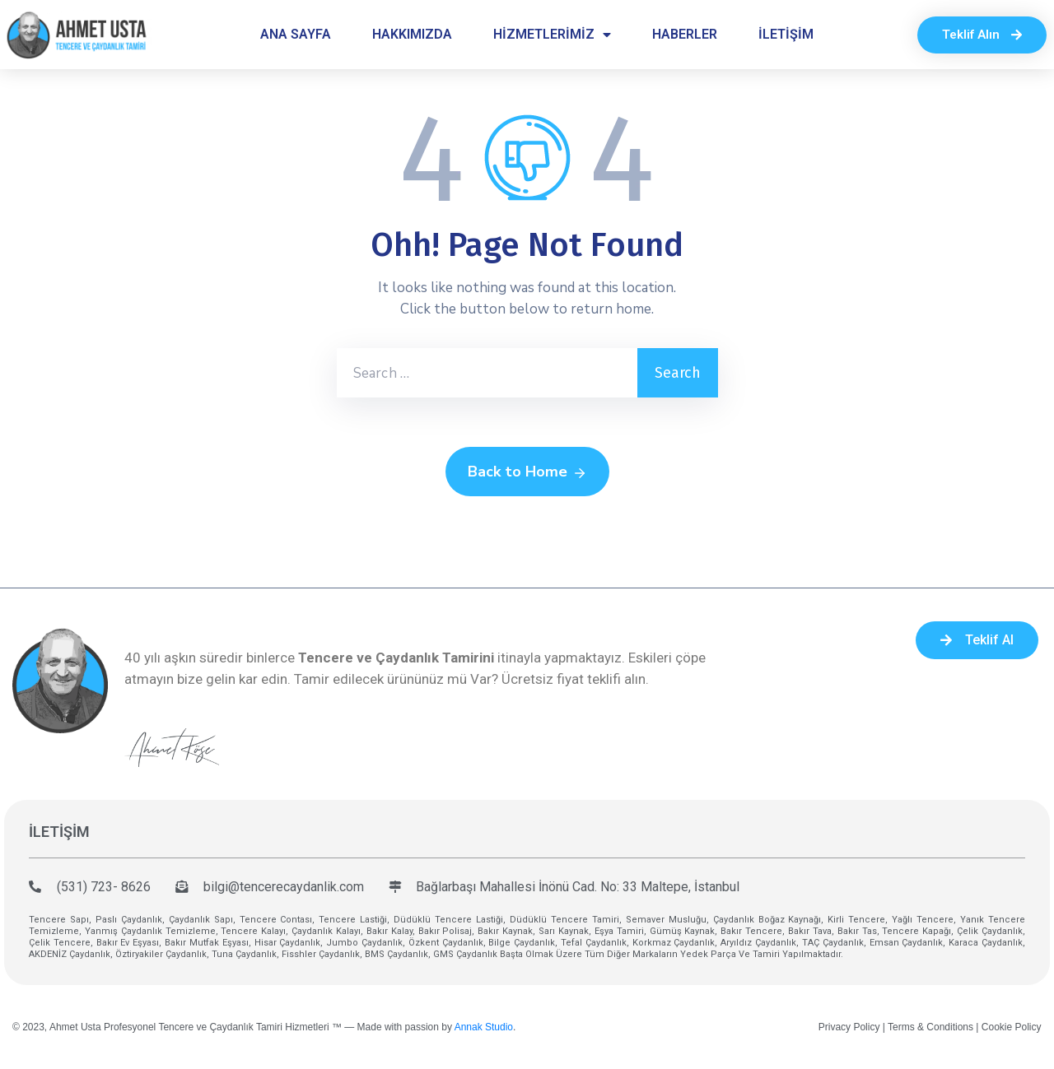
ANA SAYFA (295, 34)
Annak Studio (484, 1027)
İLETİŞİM (786, 34)
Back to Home (527, 472)
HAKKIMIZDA (412, 34)
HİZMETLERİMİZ (552, 34)
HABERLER (684, 34)
